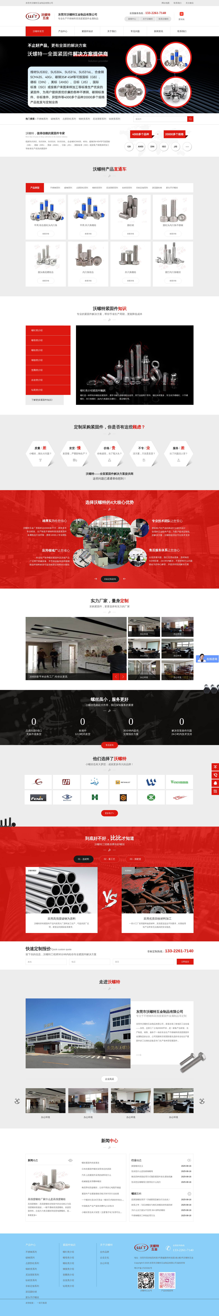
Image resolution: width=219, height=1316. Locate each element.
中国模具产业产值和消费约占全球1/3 (98, 1207)
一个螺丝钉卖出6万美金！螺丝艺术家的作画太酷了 (104, 1201)
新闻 (109, 1140)
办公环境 (104, 1263)
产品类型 (34, 188)
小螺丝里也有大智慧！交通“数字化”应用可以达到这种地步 (107, 1213)
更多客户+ (109, 813)
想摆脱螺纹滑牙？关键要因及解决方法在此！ (151, 1199)
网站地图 (165, 3)
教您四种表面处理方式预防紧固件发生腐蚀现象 (152, 1176)
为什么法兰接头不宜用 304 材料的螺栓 (148, 1210)
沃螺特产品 (109, 169)
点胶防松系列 (69, 119)
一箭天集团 (42, 1303)
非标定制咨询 (110, 579)
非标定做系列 (142, 188)
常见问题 (135, 31)
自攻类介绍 (37, 380)
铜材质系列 (84, 119)
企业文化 (104, 1257)
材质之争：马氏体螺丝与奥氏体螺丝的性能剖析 (152, 1205)
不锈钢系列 (42, 119)
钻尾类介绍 (37, 390)
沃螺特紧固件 (109, 308)
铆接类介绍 (37, 360)
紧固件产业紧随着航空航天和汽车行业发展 (100, 1195)
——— (138, 1055)
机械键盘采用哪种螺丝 (91, 1182)
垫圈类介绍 (37, 370)
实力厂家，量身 (109, 600)
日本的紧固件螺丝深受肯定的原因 (96, 1170)
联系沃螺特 (163, 19)
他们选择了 (109, 758)
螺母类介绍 (37, 340)
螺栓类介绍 (37, 350)
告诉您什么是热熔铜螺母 (142, 1171)
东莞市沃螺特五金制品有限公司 (159, 1012)
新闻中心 (132, 19)
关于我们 (111, 31)
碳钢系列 (55, 119)
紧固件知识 (87, 31)
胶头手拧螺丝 (172, 188)
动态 (33, 1160)
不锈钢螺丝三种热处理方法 (143, 1215)
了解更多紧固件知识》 (42, 400)
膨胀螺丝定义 (137, 1166)
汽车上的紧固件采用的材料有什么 (96, 1176)
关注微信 (190, 3)
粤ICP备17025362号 (143, 1268)
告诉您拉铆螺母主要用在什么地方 (146, 1182)
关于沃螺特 (148, 19)
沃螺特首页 (38, 31)
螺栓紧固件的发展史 (90, 1164)
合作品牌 (104, 1252)
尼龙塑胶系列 (99, 119)
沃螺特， (45, 133)
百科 (136, 1193)
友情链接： (30, 1303)
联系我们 (177, 3)
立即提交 (185, 962)
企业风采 (109, 1079)
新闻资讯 (158, 31)
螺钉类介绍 (37, 330)
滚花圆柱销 (157, 188)
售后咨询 (109, 745)
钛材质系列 (114, 119)
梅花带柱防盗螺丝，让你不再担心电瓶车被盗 (101, 1188)
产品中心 (62, 31)
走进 (109, 982)
